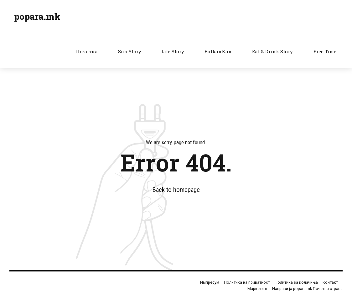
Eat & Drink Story (272, 51)
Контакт (330, 282)
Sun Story (129, 51)
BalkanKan (218, 51)
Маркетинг (257, 288)
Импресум (209, 282)
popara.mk (37, 16)
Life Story (172, 51)
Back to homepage (176, 189)
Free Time (324, 51)
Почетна (87, 51)
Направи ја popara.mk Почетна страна (307, 288)
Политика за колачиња (296, 282)
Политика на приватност (247, 282)
